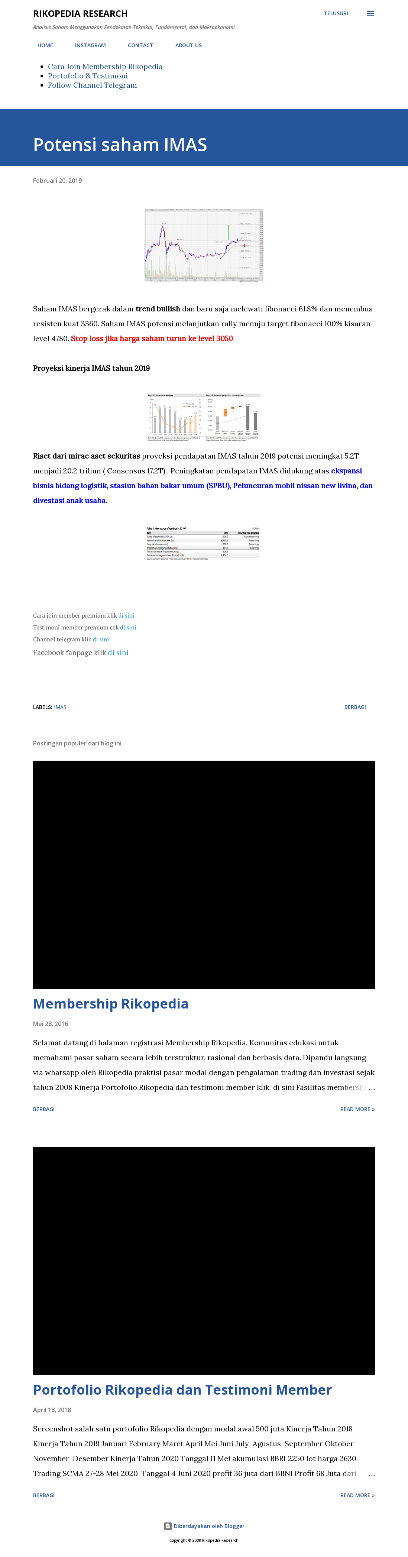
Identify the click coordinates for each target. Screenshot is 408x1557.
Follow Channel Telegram (92, 85)
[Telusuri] (336, 13)
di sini (127, 615)
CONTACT (136, 45)
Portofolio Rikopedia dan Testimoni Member (182, 1389)
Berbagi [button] (355, 706)
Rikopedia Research (80, 13)
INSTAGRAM (86, 45)
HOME (41, 45)
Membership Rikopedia (111, 1003)
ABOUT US (184, 45)
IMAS (60, 706)
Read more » (357, 1109)
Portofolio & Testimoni (88, 75)
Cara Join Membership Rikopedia (105, 66)
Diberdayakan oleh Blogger (204, 1526)
